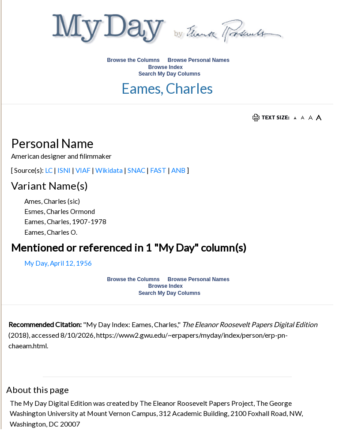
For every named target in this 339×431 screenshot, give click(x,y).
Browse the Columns (133, 60)
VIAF (82, 170)
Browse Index (165, 67)
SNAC (136, 170)
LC (49, 170)
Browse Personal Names (199, 60)
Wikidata (109, 170)
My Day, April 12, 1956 (58, 263)
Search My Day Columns (169, 74)
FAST (158, 170)
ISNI (64, 170)
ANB (178, 170)
